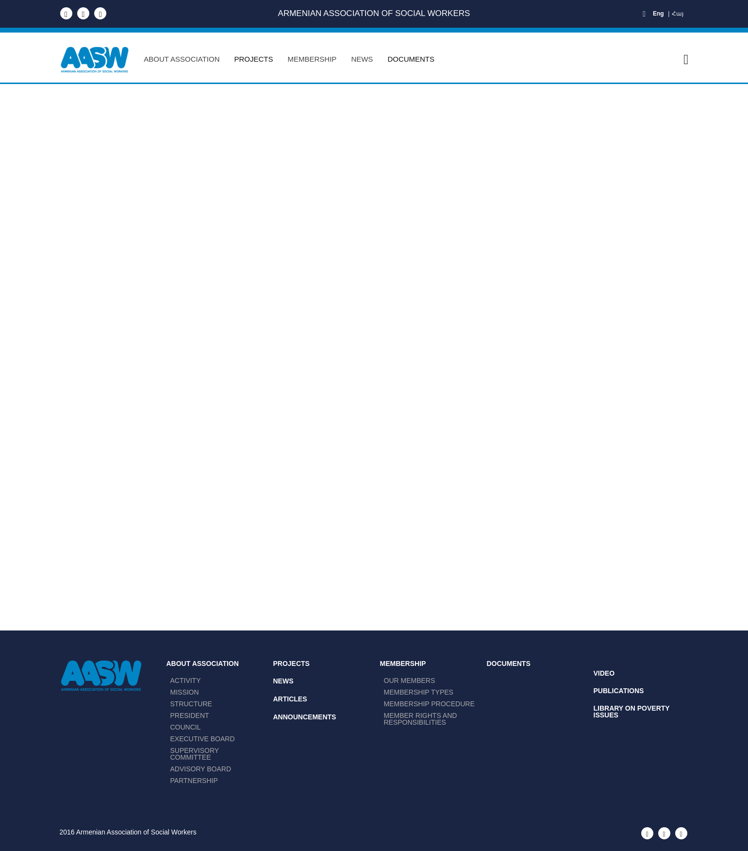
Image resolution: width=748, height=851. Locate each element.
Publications (619, 690)
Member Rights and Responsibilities (420, 719)
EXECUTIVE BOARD (202, 738)
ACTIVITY (185, 680)
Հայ (677, 13)
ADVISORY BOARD (201, 769)
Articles (290, 699)
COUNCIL (185, 727)
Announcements (304, 717)
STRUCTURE (191, 703)
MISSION (184, 692)
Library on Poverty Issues (632, 711)
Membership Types (418, 692)
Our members (409, 680)
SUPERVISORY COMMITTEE (194, 754)
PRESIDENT (189, 715)
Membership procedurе (429, 703)
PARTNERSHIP (194, 780)
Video (604, 673)
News (283, 681)
